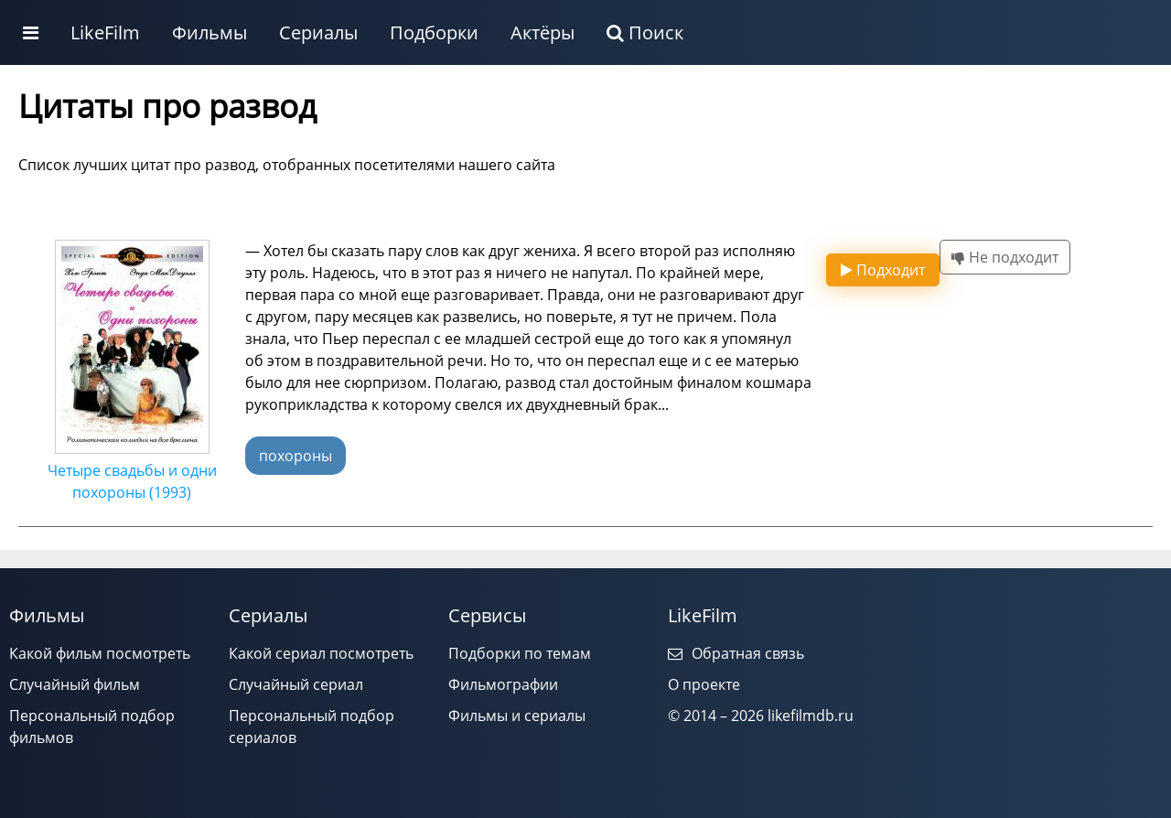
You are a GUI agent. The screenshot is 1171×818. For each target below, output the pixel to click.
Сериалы (318, 32)
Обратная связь (736, 653)
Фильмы (209, 32)
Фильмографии (503, 684)
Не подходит (1004, 257)
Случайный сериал (296, 684)
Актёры (542, 32)
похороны (295, 456)
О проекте (704, 684)
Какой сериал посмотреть (321, 653)
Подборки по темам (519, 653)
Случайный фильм (74, 684)
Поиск (645, 32)
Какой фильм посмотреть (99, 653)
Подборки (434, 32)
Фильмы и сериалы (517, 715)
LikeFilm (105, 32)
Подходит (883, 270)
